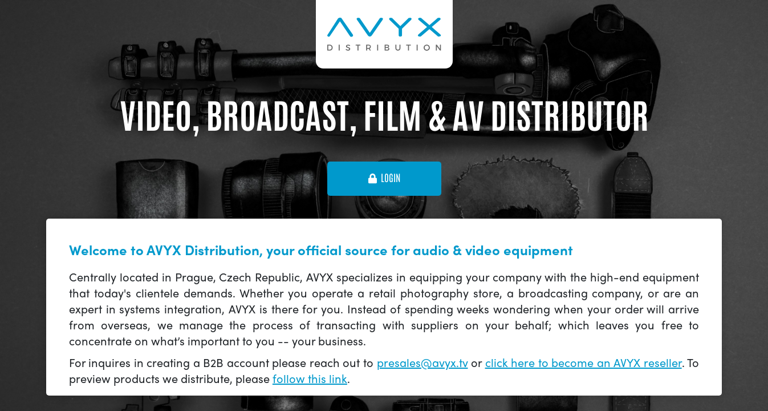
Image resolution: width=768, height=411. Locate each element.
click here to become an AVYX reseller (583, 362)
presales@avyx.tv (422, 362)
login (384, 178)
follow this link (310, 378)
